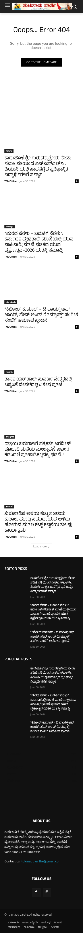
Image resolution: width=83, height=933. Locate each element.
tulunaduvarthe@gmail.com (41, 861)
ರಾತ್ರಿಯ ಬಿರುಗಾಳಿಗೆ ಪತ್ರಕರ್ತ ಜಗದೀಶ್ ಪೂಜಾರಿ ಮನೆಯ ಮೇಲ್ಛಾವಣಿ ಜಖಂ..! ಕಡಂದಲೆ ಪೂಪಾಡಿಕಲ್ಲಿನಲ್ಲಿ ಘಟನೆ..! (37, 449)
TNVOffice (10, 181)
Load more (41, 546)
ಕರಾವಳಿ (9, 506)
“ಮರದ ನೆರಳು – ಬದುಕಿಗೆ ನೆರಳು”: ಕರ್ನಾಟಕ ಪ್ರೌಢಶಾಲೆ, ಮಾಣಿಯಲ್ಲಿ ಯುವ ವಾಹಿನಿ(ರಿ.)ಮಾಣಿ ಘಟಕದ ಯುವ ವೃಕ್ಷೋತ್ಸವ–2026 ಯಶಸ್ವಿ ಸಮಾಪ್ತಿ (38, 242)
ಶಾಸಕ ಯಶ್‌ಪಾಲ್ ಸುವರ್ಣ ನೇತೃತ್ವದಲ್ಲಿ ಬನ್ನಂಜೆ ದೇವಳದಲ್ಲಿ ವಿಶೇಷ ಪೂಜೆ (38, 382)
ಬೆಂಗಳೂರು (11, 302)
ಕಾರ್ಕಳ (9, 150)
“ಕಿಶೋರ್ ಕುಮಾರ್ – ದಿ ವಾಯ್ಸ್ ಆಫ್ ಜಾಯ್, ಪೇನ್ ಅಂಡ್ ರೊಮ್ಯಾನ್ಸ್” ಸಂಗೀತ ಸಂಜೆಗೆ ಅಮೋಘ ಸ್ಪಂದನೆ (41, 315)
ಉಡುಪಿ (9, 372)
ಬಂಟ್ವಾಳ (9, 226)
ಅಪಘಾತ (10, 436)
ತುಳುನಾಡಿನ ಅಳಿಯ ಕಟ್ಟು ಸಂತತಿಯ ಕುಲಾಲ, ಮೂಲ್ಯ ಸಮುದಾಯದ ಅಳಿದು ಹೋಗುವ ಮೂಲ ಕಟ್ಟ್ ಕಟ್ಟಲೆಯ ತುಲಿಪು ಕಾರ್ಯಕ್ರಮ (38, 522)
